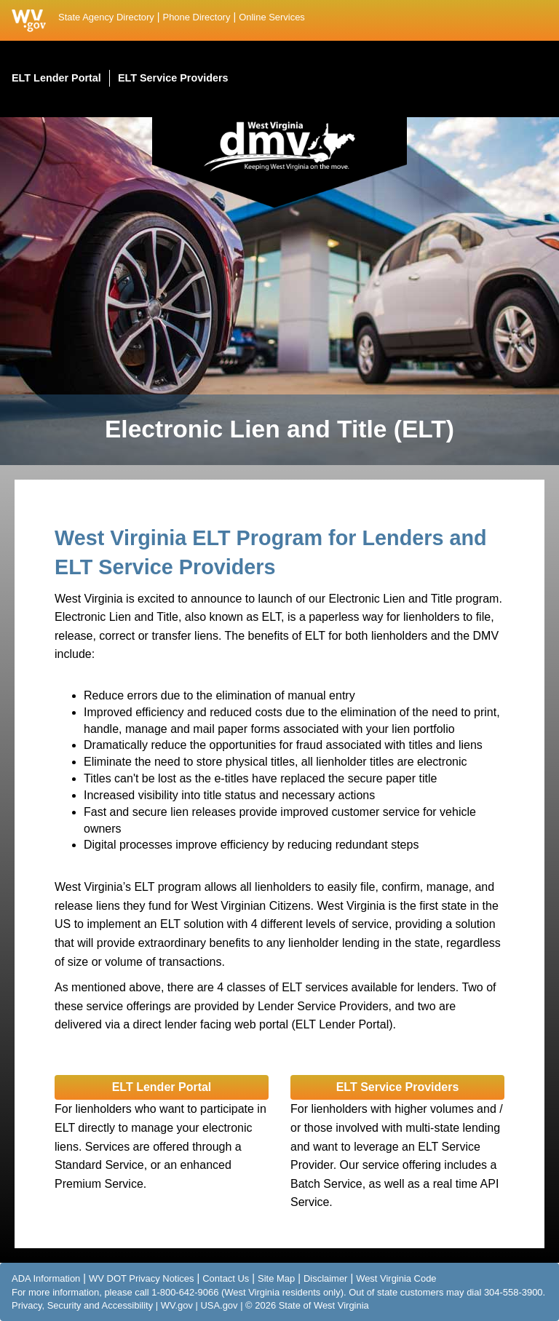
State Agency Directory (106, 17)
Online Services (272, 17)
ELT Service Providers (397, 1087)
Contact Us (225, 1278)
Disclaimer (325, 1278)
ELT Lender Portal (162, 1087)
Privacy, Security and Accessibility (82, 1305)
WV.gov (177, 1305)
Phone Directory (197, 17)
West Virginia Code (396, 1278)
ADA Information (46, 1278)
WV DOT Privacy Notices (141, 1278)
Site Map (276, 1278)
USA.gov (218, 1305)
